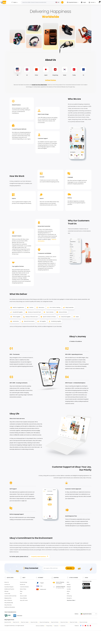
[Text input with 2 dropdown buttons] (38, 2)
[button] (72, 2)
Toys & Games (50, 312)
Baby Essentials (70, 307)
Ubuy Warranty (8, 605)
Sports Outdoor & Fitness (49, 317)
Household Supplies (17, 312)
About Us (6, 583)
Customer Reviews (24, 587)
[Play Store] (86, 589)
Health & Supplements (17, 307)
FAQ (21, 594)
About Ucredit (23, 596)
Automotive (23, 322)
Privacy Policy (49, 626)
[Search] (62, 2)
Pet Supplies (51, 322)
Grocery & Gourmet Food (34, 312)
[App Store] (86, 585)
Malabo (68, 585)
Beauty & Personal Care (31, 317)
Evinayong (69, 596)
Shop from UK (16, 623)
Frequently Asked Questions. (40, 557)
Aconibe (69, 590)
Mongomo (69, 599)
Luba (68, 594)
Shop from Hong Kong (44, 623)
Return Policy (23, 590)
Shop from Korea (54, 623)
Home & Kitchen (63, 312)
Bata (68, 583)
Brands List (22, 585)
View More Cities (71, 601)
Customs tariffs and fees (10, 596)
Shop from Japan (24, 623)
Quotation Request (8, 587)
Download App (23, 583)
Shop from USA (7, 623)
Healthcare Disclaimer (9, 608)
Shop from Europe (83, 623)
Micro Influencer (8, 601)
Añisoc (68, 592)
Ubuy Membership (8, 603)
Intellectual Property (9, 590)
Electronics (41, 307)
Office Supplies (16, 317)
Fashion (31, 307)
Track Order (7, 594)
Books (13, 322)
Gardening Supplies (65, 322)
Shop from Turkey (73, 623)
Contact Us (7, 585)
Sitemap (6, 592)
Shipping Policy (7, 599)
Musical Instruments (37, 322)
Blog (21, 592)
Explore (14, 2)
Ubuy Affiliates (23, 599)
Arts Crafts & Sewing (54, 307)
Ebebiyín (69, 587)
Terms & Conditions (40, 626)
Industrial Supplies (66, 317)
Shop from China (64, 623)
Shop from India (34, 623)
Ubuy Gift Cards (24, 601)
